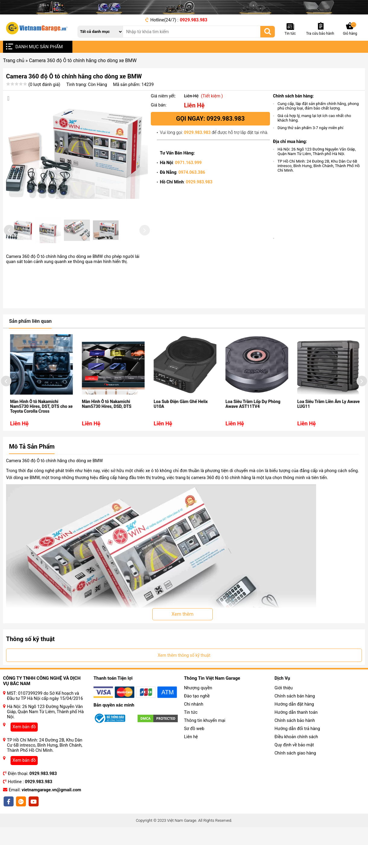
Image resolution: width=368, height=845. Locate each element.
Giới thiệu (283, 703)
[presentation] (9, 238)
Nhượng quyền (198, 703)
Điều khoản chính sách (296, 752)
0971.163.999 (188, 162)
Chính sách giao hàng (295, 768)
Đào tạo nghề (197, 711)
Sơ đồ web (194, 744)
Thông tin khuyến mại (204, 736)
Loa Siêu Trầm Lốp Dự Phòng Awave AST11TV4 (261, 419)
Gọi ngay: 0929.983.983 (210, 118)
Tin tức (191, 727)
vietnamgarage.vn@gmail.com (51, 805)
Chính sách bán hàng (294, 711)
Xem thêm (183, 629)
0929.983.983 (193, 20)
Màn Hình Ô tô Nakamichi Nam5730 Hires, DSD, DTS (115, 419)
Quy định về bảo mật (294, 760)
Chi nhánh (193, 719)
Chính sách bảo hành (294, 736)
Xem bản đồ (24, 742)
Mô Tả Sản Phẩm (32, 461)
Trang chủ (13, 60)
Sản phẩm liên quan (30, 336)
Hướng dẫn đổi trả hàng (297, 744)
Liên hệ (191, 752)
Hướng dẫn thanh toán (296, 727)
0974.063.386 (192, 172)
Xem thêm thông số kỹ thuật (184, 670)
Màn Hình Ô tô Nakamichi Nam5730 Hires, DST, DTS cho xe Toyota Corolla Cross (49, 422)
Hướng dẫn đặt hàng (294, 719)
